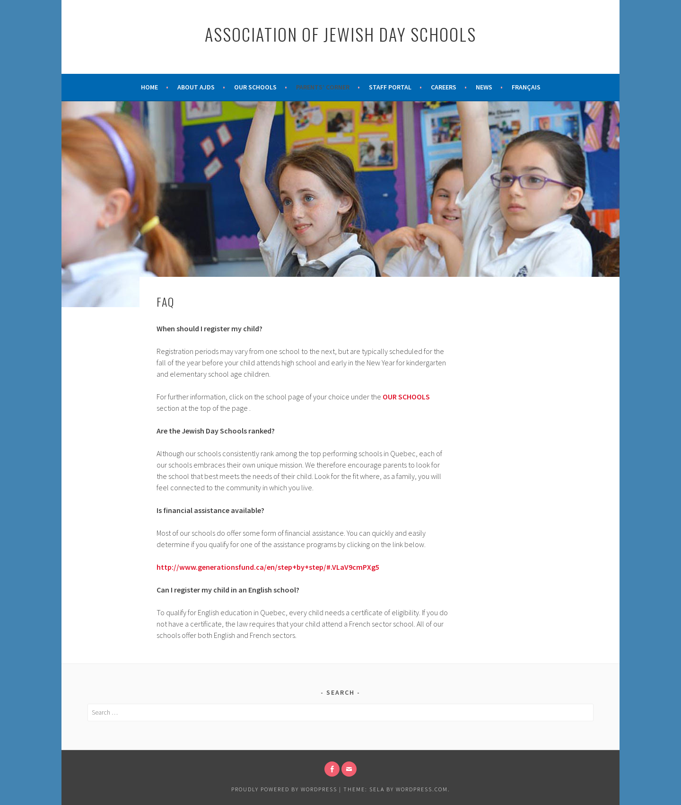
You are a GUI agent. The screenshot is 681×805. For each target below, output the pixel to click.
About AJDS (196, 87)
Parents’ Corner (322, 87)
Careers (443, 87)
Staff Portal (390, 87)
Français (526, 87)
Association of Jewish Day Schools (340, 33)
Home (149, 87)
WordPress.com (422, 789)
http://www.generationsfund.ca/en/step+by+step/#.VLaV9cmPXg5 (268, 567)
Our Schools (255, 87)
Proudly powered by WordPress (284, 789)
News (484, 87)
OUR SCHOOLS (406, 396)
